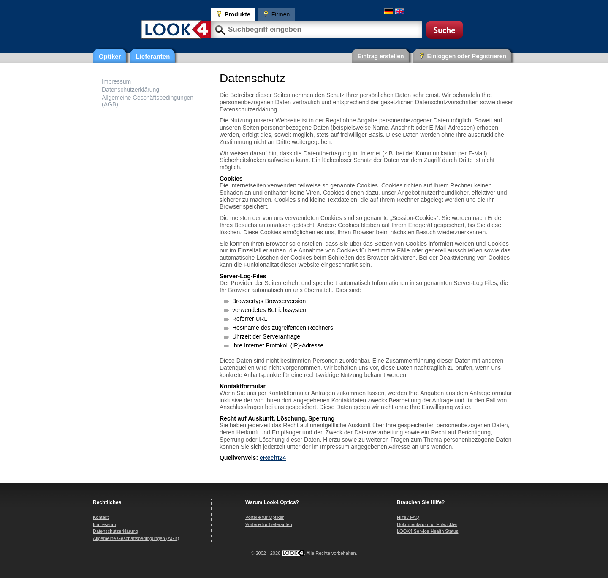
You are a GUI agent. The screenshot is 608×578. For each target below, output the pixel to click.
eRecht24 (273, 457)
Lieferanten (153, 56)
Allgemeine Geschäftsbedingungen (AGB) (136, 538)
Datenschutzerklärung (130, 89)
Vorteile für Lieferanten (268, 524)
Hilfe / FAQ (408, 517)
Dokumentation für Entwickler (427, 524)
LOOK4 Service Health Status (428, 531)
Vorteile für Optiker (264, 517)
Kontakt (101, 517)
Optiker (110, 56)
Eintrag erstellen (381, 56)
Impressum (116, 81)
